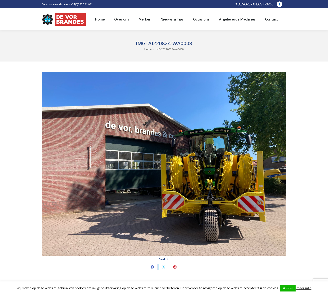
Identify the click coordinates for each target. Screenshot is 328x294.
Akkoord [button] (287, 288)
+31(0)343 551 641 (81, 4)
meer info (303, 288)
